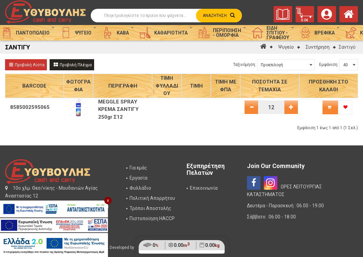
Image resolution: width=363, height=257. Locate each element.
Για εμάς (138, 167)
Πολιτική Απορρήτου (152, 198)
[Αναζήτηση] (164, 15)
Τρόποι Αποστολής (150, 208)
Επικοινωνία (204, 188)
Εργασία (138, 178)
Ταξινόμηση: (244, 64)
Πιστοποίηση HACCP (152, 218)
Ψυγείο (286, 47)
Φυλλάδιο (140, 188)
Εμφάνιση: (328, 64)
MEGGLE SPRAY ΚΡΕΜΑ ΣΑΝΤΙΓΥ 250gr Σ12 (118, 109)
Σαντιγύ (347, 47)
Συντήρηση (318, 47)
